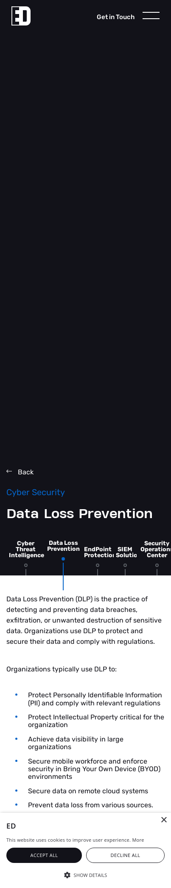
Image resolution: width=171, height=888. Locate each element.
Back (20, 472)
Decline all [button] (125, 855)
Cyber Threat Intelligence (26, 549)
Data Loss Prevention (63, 546)
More (138, 840)
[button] (85, 874)
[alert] (85, 850)
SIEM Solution (128, 552)
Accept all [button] (44, 855)
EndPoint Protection (100, 552)
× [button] (163, 820)
